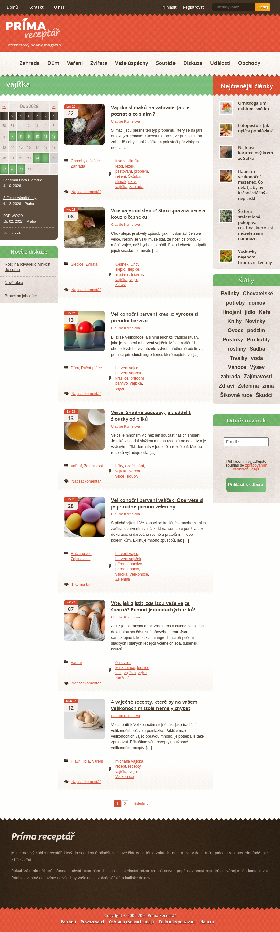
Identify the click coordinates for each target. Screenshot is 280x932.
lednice (143, 668)
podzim (256, 330)
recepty (134, 766)
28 (12, 169)
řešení (120, 176)
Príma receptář (33, 29)
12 (53, 136)
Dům (53, 63)
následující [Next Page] (141, 803)
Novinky (255, 321)
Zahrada (30, 63)
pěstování (123, 171)
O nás (59, 7)
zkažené (122, 678)
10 (37, 136)
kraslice (121, 378)
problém (141, 171)
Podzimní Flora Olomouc (22, 180)
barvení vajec (126, 368)
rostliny (236, 349)
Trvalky (238, 358)
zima (268, 385)
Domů (12, 7)
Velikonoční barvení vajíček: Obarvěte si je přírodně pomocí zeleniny (157, 503)
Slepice (77, 264)
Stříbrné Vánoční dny (19, 198)
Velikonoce (138, 574)
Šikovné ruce (236, 395)
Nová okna (14, 283)
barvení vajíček (128, 373)
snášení (122, 274)
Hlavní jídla (80, 761)
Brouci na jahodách (21, 296)
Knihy (234, 321)
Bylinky (230, 293)
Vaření (75, 63)
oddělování (134, 466)
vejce (133, 279)
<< (4, 106)
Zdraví (120, 284)
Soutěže (166, 63)
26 (53, 158)
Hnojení (231, 312)
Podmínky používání (177, 922)
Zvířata (98, 63)
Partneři (68, 922)
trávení (137, 274)
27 (4, 169)
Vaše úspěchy (131, 63)
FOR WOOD (13, 215)
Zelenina (122, 579)
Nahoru (207, 922)
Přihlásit (169, 7)
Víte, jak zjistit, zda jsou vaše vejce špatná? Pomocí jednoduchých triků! (153, 606)
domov (257, 303)
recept (120, 766)
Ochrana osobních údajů (131, 922)
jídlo (250, 312)
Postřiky (233, 339)
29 (21, 169)
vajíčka (121, 186)
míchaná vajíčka (129, 761)
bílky (119, 466)
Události (220, 63)
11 (45, 136)
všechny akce (14, 233)
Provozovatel (92, 922)
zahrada (136, 186)
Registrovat (193, 7)
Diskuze (192, 63)
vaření (134, 471)
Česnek (121, 264)
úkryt (132, 181)
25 (45, 158)
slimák (120, 181)
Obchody (249, 63)
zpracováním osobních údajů (250, 467)
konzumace (125, 668)
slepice (133, 269)
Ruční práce (91, 368)
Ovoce (235, 330)
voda (257, 358)
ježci (119, 166)
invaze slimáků (128, 161)
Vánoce (237, 367)
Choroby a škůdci (86, 161)
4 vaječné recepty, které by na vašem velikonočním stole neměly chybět (154, 705)
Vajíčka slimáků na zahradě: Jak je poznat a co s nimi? (150, 110)
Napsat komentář (86, 192)
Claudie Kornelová (125, 121)
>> (53, 106)
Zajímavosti (93, 466)
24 (37, 158)
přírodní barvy (127, 569)
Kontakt (36, 7)
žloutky (132, 476)
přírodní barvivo (128, 564)
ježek (129, 166)
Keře (264, 312)
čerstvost (123, 662)
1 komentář (81, 584)
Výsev (257, 367)
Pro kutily (258, 339)
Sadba (257, 349)
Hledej (262, 7)
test (118, 673)
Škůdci (134, 176)
